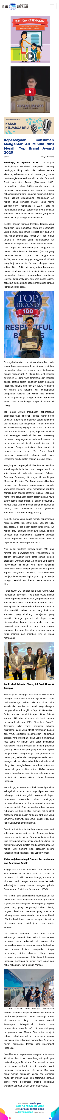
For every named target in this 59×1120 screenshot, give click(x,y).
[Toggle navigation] (52, 6)
